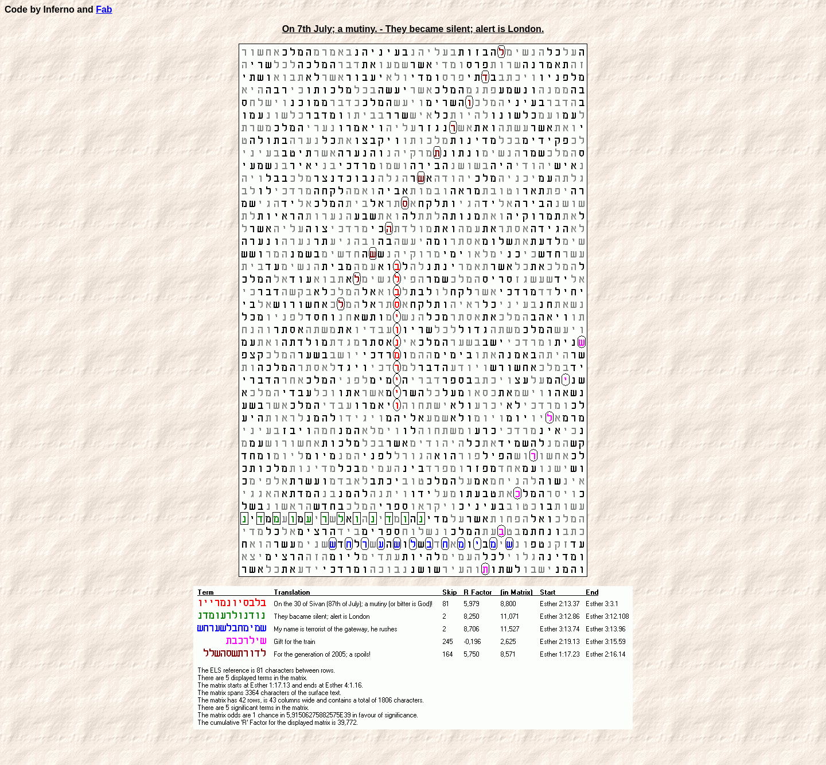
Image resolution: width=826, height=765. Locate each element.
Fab (104, 9)
